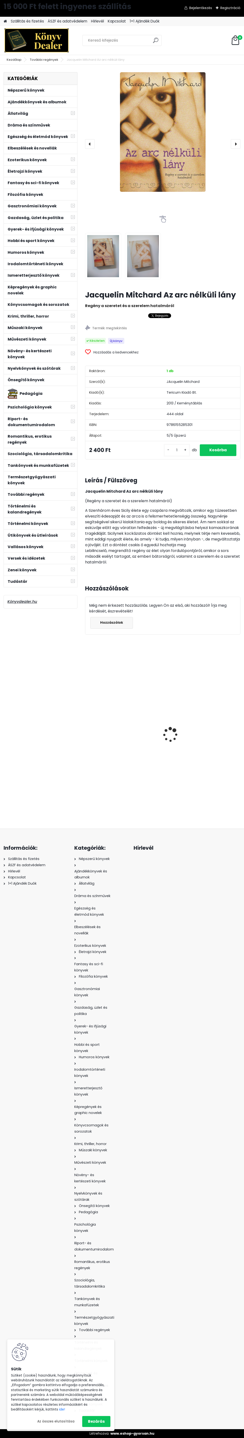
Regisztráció (230, 8)
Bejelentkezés (200, 8)
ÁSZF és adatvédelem (67, 21)
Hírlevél (97, 21)
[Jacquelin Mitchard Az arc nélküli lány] (162, 132)
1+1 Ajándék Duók (144, 21)
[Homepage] (5, 21)
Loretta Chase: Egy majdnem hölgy (106, 735)
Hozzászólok (111, 622)
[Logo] (36, 40)
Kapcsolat (117, 21)
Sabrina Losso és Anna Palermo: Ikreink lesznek (215, 731)
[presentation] (90, 144)
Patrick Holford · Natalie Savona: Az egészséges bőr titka (161, 729)
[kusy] (177, 450)
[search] (155, 42)
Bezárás (96, 1421)
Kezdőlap (14, 59)
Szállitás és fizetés (27, 21)
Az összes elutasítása (56, 1421)
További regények (44, 59)
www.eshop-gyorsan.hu (132, 1433)
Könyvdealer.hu (22, 601)
